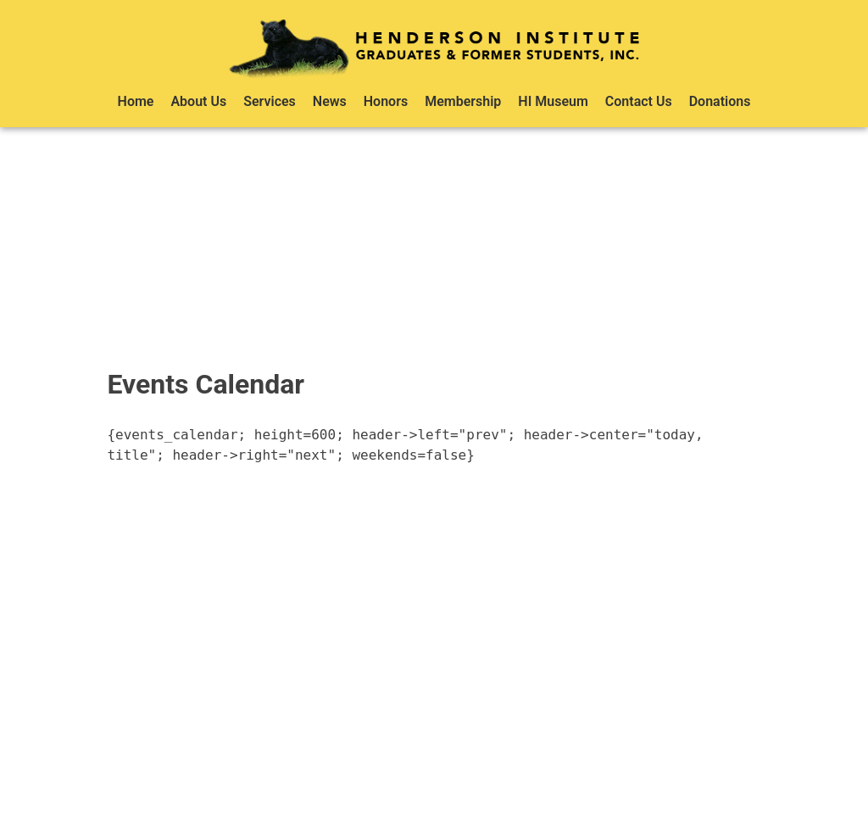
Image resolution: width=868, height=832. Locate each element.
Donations (720, 101)
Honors (386, 101)
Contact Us (638, 101)
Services (269, 101)
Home (136, 101)
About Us (198, 101)
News (330, 101)
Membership (463, 101)
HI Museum (553, 101)
